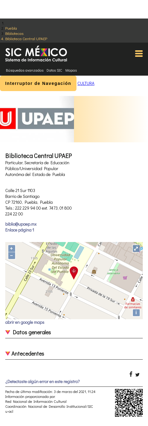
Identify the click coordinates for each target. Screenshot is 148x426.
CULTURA (85, 83)
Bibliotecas (14, 33)
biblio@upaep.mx (20, 224)
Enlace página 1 (19, 230)
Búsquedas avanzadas (24, 70)
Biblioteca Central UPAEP (26, 38)
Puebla (11, 28)
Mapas (71, 70)
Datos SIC (54, 70)
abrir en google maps (24, 322)
